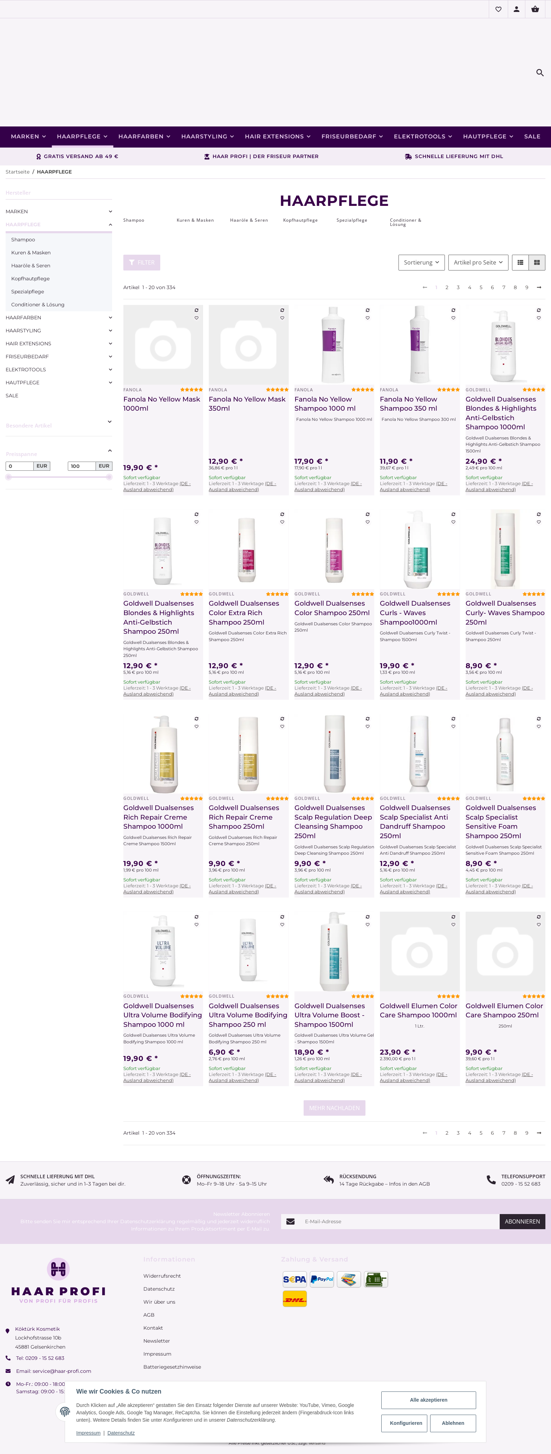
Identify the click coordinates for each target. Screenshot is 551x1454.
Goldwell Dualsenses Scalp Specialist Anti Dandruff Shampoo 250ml (415, 782)
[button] (498, 9)
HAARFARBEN (23, 278)
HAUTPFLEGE (22, 343)
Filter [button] (142, 223)
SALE (12, 356)
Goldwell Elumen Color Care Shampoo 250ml (504, 971)
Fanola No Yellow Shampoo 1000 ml (325, 364)
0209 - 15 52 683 (44, 1319)
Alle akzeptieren (429, 1400)
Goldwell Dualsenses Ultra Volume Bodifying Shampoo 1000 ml (162, 976)
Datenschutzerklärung (147, 1182)
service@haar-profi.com (62, 1332)
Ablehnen (453, 1423)
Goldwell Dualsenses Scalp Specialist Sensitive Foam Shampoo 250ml (501, 782)
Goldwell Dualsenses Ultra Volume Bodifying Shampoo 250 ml (248, 976)
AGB (149, 1275)
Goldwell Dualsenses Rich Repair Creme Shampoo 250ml (244, 777)
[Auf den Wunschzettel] (196, 278)
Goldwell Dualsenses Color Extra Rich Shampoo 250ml (244, 573)
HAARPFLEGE (23, 185)
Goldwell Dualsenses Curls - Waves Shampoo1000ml (415, 573)
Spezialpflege (27, 252)
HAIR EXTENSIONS (28, 304)
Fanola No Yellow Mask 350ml (247, 364)
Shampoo (23, 200)
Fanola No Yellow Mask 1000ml (161, 364)
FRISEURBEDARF (27, 317)
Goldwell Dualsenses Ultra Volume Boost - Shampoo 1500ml (329, 976)
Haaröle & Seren (30, 226)
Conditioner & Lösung (38, 265)
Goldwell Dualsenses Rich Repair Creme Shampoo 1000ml (158, 777)
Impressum (88, 1433)
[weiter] (539, 248)
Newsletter (156, 1301)
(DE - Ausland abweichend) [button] (157, 447)
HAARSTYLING (23, 291)
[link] (59, 172)
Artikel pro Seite (475, 223)
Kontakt (153, 1288)
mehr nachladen (334, 1068)
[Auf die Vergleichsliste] (196, 270)
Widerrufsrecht (162, 1236)
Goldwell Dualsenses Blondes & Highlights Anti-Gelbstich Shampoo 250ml (158, 578)
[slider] (8, 437)
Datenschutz (121, 1433)
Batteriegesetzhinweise (172, 1327)
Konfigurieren (406, 1423)
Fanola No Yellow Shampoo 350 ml (408, 364)
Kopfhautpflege (30, 239)
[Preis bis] (82, 426)
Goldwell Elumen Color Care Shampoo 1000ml (419, 971)
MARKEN (17, 172)
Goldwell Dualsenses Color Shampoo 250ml (332, 569)
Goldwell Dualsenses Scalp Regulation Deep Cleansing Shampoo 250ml (333, 782)
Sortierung (418, 223)
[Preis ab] (20, 426)
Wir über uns (159, 1262)
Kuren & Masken (31, 213)
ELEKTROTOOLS (26, 330)
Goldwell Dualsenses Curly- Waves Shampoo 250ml (505, 573)
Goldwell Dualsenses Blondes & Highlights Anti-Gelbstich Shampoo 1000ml (501, 374)
